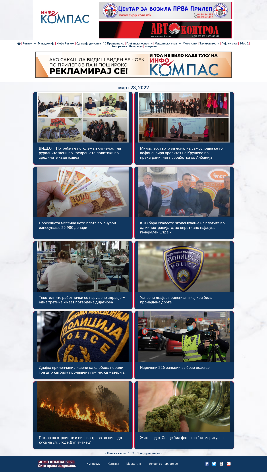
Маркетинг (133, 463)
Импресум (93, 463)
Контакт (113, 463)
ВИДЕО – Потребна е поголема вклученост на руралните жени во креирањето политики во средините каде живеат (80, 153)
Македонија (46, 43)
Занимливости (209, 43)
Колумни (151, 46)
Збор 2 (244, 43)
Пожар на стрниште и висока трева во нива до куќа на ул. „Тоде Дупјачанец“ (80, 440)
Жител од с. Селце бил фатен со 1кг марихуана (182, 438)
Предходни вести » (149, 453)
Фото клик (190, 43)
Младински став (168, 43)
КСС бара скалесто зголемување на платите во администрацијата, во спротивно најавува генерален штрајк (182, 227)
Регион (29, 43)
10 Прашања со (113, 43)
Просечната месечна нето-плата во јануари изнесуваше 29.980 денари (77, 225)
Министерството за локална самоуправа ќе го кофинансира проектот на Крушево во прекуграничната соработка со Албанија (181, 153)
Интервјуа (136, 46)
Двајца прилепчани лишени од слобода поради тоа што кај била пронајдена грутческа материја (82, 369)
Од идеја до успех (88, 43)
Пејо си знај (229, 43)
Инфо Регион (65, 43)
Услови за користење (163, 463)
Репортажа (119, 46)
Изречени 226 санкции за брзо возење (175, 367)
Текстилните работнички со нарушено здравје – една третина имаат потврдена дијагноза (82, 299)
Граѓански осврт (139, 43)
